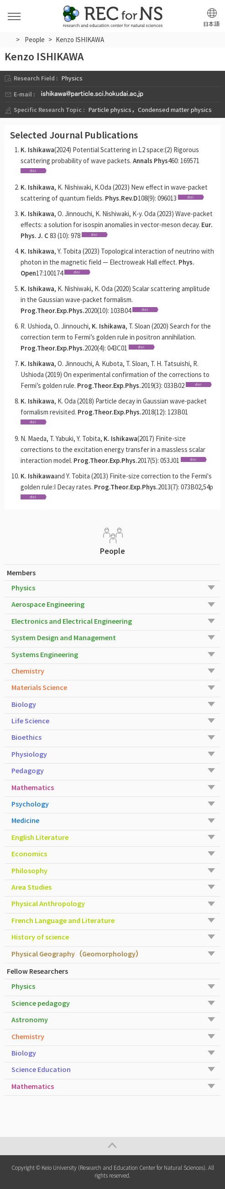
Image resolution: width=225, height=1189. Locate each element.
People (35, 39)
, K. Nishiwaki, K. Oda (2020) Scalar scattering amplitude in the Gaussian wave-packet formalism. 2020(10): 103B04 (115, 299)
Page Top (112, 1146)
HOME (8, 39)
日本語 (211, 24)
